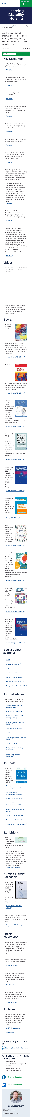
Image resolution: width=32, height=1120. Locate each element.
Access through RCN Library (15, 357)
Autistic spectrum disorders (14, 711)
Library (11, 26)
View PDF (9, 256)
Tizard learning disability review (16, 824)
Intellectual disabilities (13, 673)
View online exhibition (13, 867)
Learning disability (12, 743)
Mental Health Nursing (13, 1068)
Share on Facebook (12, 1077)
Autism (8, 660)
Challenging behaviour (13, 664)
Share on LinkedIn (12, 1085)
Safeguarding (10, 1061)
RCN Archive (10, 1032)
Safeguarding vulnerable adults (16, 686)
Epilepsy (8, 668)
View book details (11, 965)
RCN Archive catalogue (13, 1028)
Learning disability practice (14, 815)
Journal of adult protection (14, 798)
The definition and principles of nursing (16, 1065)
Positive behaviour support (14, 681)
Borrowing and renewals (13, 1070)
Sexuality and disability (13, 820)
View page (9, 70)
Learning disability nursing (14, 677)
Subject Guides (18, 26)
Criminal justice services (13, 728)
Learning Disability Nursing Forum (17, 1048)
